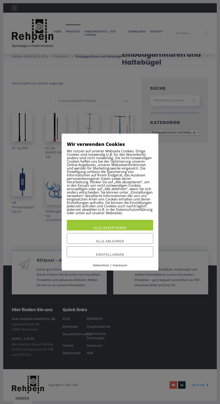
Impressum (120, 265)
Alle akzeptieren (109, 228)
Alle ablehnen (110, 241)
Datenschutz (101, 265)
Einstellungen (110, 255)
